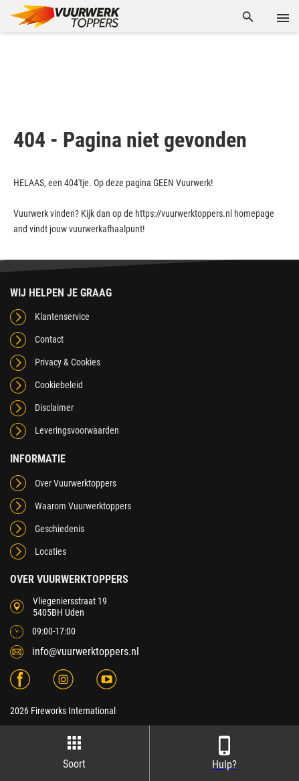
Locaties (50, 551)
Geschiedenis (59, 528)
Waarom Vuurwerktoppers (83, 506)
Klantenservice (62, 316)
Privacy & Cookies (67, 362)
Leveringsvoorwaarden (77, 430)
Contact (49, 339)
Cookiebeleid (59, 384)
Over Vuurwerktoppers (75, 483)
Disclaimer (54, 407)
